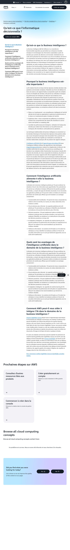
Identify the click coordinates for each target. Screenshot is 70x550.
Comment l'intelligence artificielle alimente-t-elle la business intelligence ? (14, 58)
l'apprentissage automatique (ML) (52, 143)
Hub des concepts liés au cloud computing (35, 21)
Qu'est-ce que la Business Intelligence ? (13, 45)
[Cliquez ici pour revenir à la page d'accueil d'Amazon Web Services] (5, 8)
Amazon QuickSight (49, 338)
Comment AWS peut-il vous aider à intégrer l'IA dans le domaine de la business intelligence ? (14, 74)
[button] (59, 7)
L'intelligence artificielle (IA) (34, 143)
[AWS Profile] (66, 2)
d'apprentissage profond (33, 147)
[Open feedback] (68, 275)
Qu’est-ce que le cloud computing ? (12, 21)
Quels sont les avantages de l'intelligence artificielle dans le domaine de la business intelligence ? (14, 65)
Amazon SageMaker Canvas (34, 317)
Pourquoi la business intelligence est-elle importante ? (12, 51)
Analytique (52, 21)
